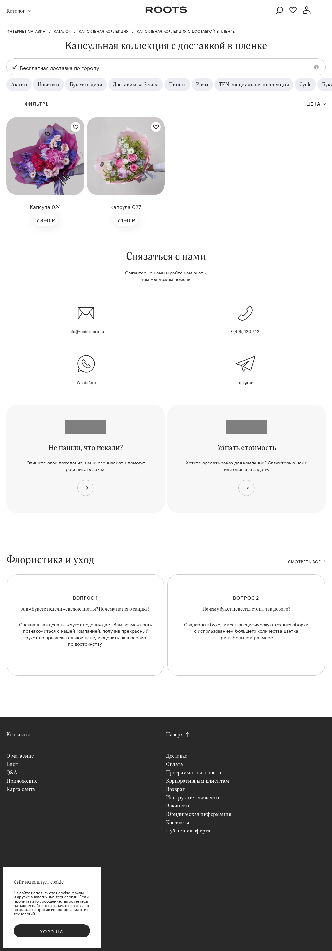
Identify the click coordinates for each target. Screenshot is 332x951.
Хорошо (52, 931)
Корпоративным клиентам (197, 780)
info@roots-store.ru (86, 331)
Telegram (246, 382)
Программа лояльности (193, 772)
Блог (12, 763)
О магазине (20, 755)
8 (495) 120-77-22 (246, 331)
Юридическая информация (198, 813)
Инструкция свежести (192, 797)
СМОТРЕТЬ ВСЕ (304, 561)
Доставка (177, 755)
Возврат (175, 788)
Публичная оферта (188, 830)
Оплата (174, 763)
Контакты (18, 734)
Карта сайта (20, 788)
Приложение (21, 780)
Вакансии (177, 805)
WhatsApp (86, 382)
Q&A (11, 772)
